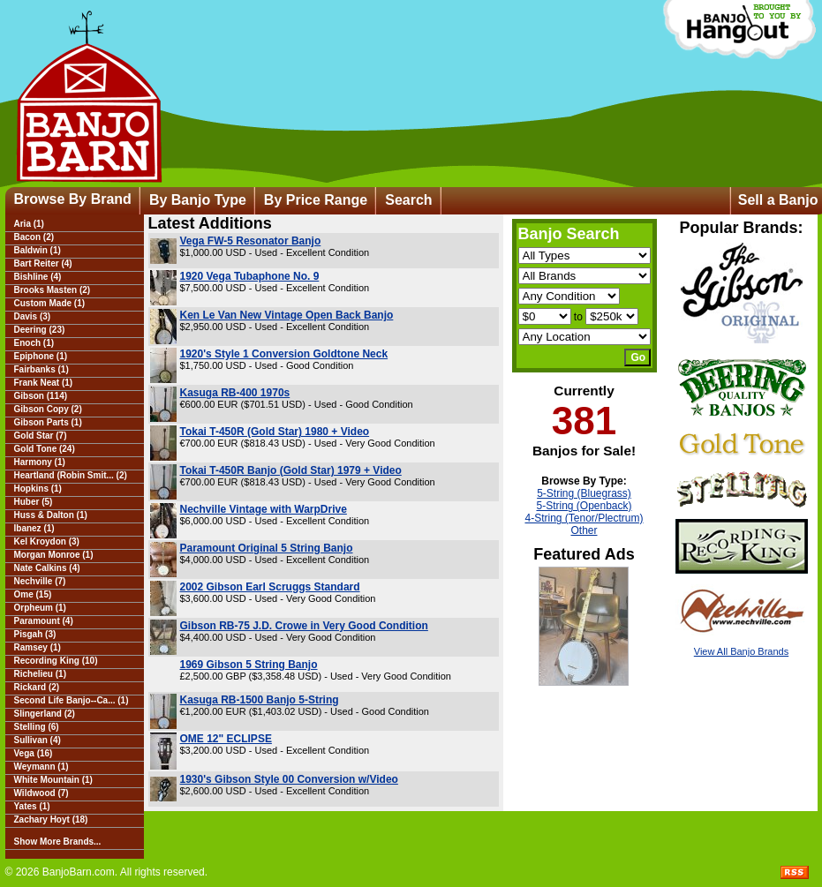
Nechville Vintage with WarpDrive (263, 509)
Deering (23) (39, 330)
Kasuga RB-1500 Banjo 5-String (259, 700)
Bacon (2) (34, 237)
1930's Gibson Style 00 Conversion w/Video (289, 779)
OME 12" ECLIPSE (226, 739)
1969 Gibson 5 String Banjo (249, 664)
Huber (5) (33, 502)
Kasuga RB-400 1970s (235, 393)
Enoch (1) (34, 343)
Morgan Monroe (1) (54, 555)
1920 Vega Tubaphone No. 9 (250, 276)
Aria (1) (29, 224)
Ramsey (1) (37, 647)
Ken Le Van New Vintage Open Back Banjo (287, 315)
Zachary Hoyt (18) (51, 819)
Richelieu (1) (40, 674)
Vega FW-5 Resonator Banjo (250, 241)
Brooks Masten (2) (52, 290)
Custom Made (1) (50, 303)
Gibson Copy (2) (48, 409)
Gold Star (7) (40, 435)
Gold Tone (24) (44, 449)
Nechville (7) (40, 581)
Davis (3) (32, 316)
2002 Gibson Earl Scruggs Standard (270, 587)
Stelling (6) (36, 727)
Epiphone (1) (41, 356)
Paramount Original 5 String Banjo (266, 548)
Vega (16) (33, 753)
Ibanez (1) (34, 528)
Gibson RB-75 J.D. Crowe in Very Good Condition (304, 626)
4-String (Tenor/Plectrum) (583, 518)
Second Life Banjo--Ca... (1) (71, 700)
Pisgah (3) (35, 634)
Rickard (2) (37, 687)
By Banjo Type (197, 199)
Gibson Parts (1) (48, 422)
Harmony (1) (39, 462)
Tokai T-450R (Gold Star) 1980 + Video (275, 431)
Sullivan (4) (37, 740)
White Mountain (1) (53, 780)
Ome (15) (33, 594)
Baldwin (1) (37, 250)
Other (583, 530)
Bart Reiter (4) (43, 263)
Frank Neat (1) (43, 382)
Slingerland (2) (44, 713)
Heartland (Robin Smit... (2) (70, 475)
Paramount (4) (43, 621)
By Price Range (315, 199)
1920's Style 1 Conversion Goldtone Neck (284, 354)
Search (408, 199)
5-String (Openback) (583, 506)
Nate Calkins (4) (47, 568)
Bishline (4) (38, 277)
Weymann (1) (41, 766)
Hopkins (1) (38, 488)
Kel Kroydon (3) (46, 541)
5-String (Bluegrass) (584, 493)
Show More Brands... (58, 841)
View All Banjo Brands (741, 651)
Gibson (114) (41, 396)
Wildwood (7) (41, 793)
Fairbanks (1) (41, 369)
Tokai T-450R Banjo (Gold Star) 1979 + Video (291, 470)
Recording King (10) (56, 660)
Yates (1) (32, 806)
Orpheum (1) (40, 608)
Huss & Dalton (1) (50, 515)
